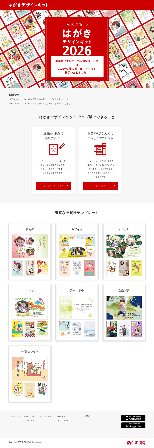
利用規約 (86, 416)
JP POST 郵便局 (136, 443)
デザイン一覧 (29, 416)
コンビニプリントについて (65, 420)
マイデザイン (29, 420)
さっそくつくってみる (53, 186)
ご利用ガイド (60, 416)
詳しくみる (101, 186)
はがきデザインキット (28, 5)
